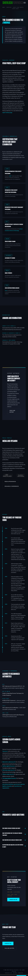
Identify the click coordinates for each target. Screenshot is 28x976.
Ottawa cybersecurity (8, 774)
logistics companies (7, 786)
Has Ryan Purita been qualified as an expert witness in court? (12, 846)
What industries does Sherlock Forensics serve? (12, 840)
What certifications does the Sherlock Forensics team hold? (12, 834)
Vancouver (5, 751)
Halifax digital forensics (8, 766)
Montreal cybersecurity (8, 770)
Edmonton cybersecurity (8, 762)
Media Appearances (10, 482)
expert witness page (7, 113)
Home (3, 7)
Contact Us (8, 943)
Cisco (6, 290)
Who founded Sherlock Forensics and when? (11, 828)
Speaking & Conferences (12, 486)
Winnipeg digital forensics (9, 778)
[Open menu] (25, 3)
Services (9, 7)
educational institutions (7, 784)
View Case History (12, 411)
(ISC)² (10, 176)
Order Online (13, 900)
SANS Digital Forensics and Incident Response (13, 715)
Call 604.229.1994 (9, 948)
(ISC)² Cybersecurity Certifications (10, 708)
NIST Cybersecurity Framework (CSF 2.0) (12, 686)
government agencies (19, 784)
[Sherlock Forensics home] (12, 3)
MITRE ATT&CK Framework (9, 701)
